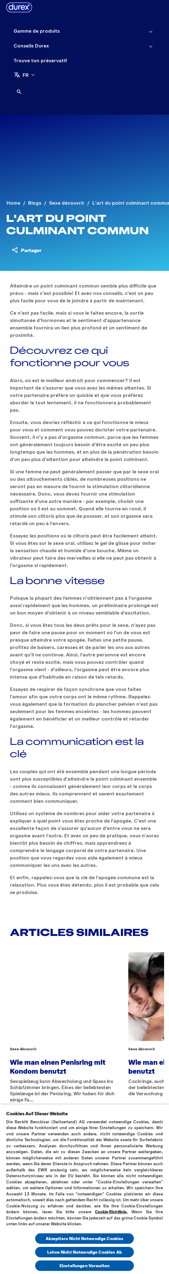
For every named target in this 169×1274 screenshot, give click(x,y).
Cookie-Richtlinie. (111, 1211)
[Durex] (19, 7)
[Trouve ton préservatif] (40, 60)
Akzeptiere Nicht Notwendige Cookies (85, 1238)
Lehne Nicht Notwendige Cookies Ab (84, 1252)
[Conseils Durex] (31, 45)
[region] (84, 1189)
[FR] (24, 74)
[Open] (19, 91)
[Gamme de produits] (37, 31)
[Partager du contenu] (26, 250)
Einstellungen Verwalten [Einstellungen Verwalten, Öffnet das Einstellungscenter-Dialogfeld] (84, 1265)
